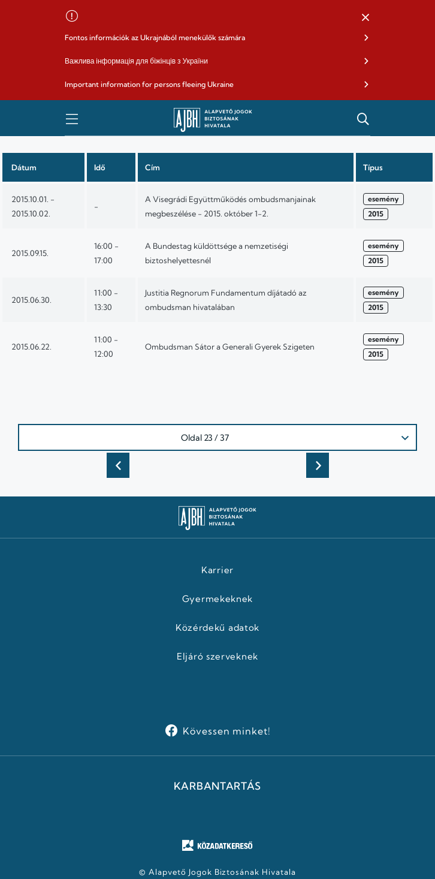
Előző (118, 465)
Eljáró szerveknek (217, 656)
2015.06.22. (31, 346)
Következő (317, 465)
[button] (365, 18)
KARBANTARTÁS (217, 786)
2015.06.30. (31, 300)
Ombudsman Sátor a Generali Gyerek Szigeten (230, 346)
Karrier (217, 570)
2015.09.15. (30, 253)
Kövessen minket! (227, 731)
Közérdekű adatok (217, 627)
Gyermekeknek (217, 599)
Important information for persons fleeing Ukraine (149, 84)
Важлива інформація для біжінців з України (136, 60)
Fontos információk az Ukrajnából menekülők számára (155, 37)
